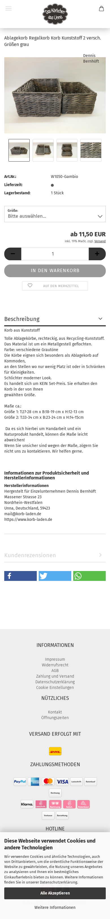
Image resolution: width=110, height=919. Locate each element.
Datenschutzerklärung (58, 882)
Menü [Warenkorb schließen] (8, 8)
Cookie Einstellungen (55, 687)
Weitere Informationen (55, 907)
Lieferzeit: (13, 184)
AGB (55, 670)
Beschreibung (21, 319)
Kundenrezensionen (30, 555)
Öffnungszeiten (55, 717)
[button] (12, 254)
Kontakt (55, 712)
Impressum (55, 659)
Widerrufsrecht (55, 665)
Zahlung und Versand (55, 676)
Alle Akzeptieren (55, 893)
